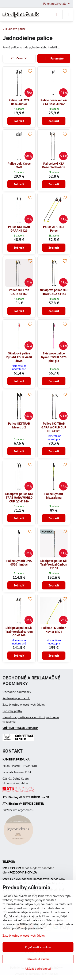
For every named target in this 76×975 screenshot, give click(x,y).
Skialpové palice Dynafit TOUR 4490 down (19, 357)
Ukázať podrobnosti (38, 969)
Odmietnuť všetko (38, 959)
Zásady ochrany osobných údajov (24, 705)
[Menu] (68, 14)
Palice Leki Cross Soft (19, 165)
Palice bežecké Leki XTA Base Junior (54, 102)
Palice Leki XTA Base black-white (53, 165)
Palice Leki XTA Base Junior (19, 102)
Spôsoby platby (12, 711)
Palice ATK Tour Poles (53, 228)
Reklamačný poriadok (16, 698)
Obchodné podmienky (17, 692)
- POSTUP (20, 728)
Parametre (54, 58)
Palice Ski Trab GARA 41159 (19, 292)
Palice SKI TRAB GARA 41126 (19, 228)
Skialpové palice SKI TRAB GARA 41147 (54, 292)
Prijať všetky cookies (38, 947)
